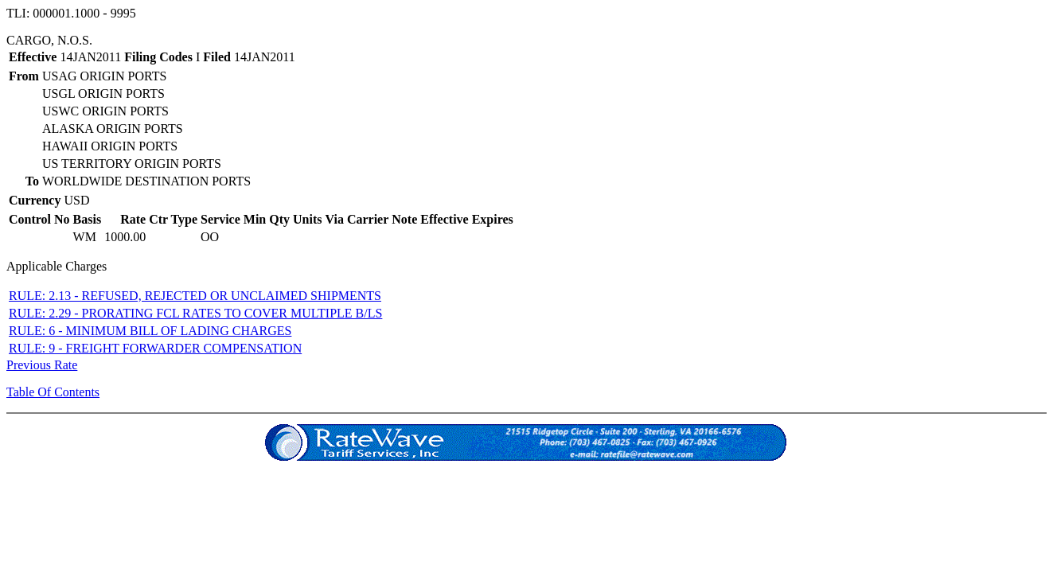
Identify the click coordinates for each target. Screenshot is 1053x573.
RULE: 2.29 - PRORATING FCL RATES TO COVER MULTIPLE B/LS (195, 313)
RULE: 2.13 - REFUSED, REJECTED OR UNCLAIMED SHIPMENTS (195, 295)
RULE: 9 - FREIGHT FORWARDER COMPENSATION (155, 348)
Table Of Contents (52, 392)
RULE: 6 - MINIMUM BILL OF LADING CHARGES (150, 330)
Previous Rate (41, 365)
